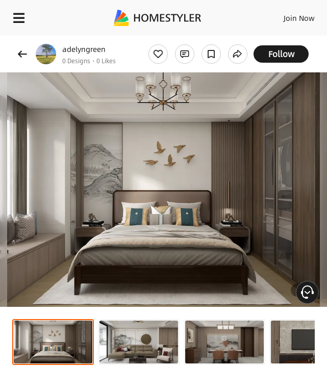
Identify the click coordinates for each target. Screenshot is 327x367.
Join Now (299, 17)
